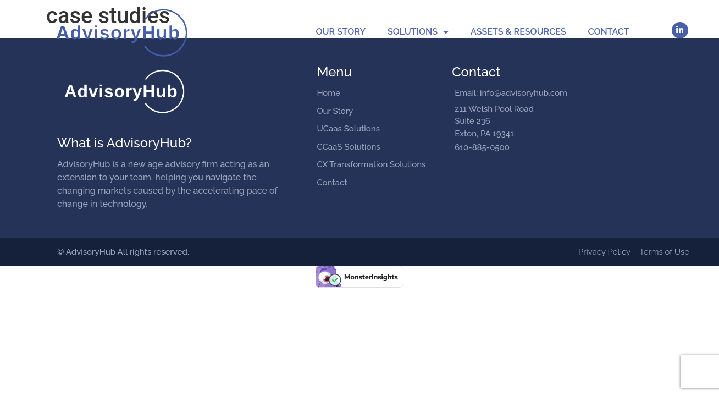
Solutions (418, 32)
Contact (608, 31)
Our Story (341, 31)
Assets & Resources (518, 31)
